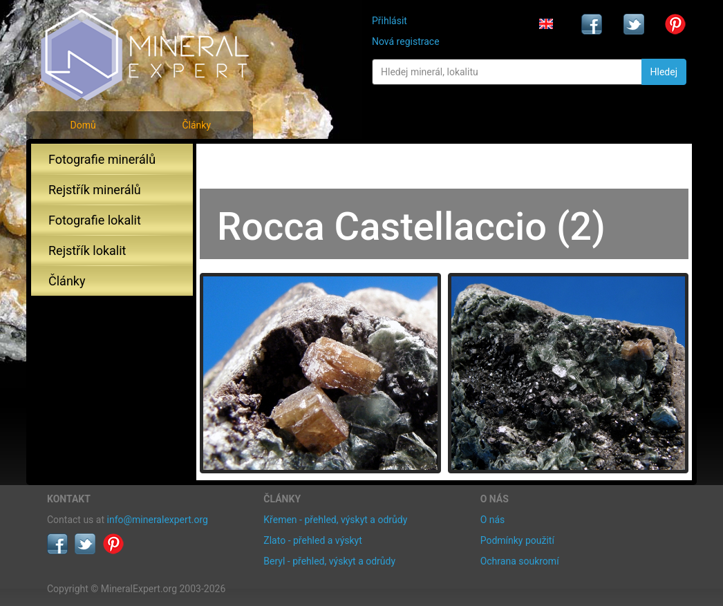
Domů (82, 125)
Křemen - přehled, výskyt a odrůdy (335, 519)
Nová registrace (406, 41)
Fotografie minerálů (102, 159)
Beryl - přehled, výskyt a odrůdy (329, 561)
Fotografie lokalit (94, 220)
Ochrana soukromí (519, 561)
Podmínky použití (517, 540)
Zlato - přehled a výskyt (312, 540)
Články (196, 125)
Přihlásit (389, 20)
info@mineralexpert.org (157, 519)
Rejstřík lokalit (87, 250)
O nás (492, 519)
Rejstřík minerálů (94, 189)
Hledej (663, 71)
